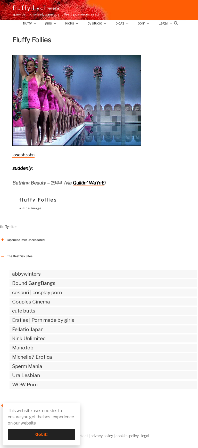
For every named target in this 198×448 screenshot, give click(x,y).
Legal (165, 23)
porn (144, 23)
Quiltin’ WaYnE (88, 183)
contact (81, 436)
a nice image (30, 208)
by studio (97, 23)
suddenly (22, 168)
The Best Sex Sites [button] (16, 256)
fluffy (30, 23)
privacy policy (101, 436)
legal (145, 436)
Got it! (41, 434)
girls (51, 23)
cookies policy (127, 436)
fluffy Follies (38, 200)
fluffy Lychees (36, 8)
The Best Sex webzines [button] (19, 406)
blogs (122, 23)
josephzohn (23, 155)
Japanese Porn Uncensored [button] (22, 240)
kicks (72, 23)
